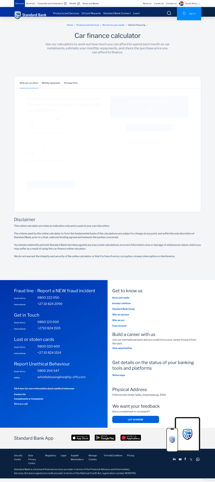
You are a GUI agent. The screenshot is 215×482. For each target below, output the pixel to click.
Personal (19, 3)
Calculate (50, 188)
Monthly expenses (34, 152)
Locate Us (159, 3)
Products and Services (66, 13)
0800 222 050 (48, 301)
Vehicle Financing (136, 28)
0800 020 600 (48, 350)
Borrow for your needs (113, 28)
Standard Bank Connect (117, 13)
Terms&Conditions (113, 459)
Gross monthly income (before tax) (40, 123)
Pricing (130, 459)
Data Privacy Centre (32, 463)
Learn (136, 13)
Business (30, 3)
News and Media (91, 3)
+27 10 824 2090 (50, 307)
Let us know (135, 423)
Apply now (149, 131)
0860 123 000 (48, 326)
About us (147, 3)
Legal (63, 459)
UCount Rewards (91, 13)
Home (70, 28)
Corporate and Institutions (50, 3)
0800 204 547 (48, 374)
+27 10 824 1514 (49, 356)
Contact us (171, 3)
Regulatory (50, 459)
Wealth (72, 3)
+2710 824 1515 (48, 332)
